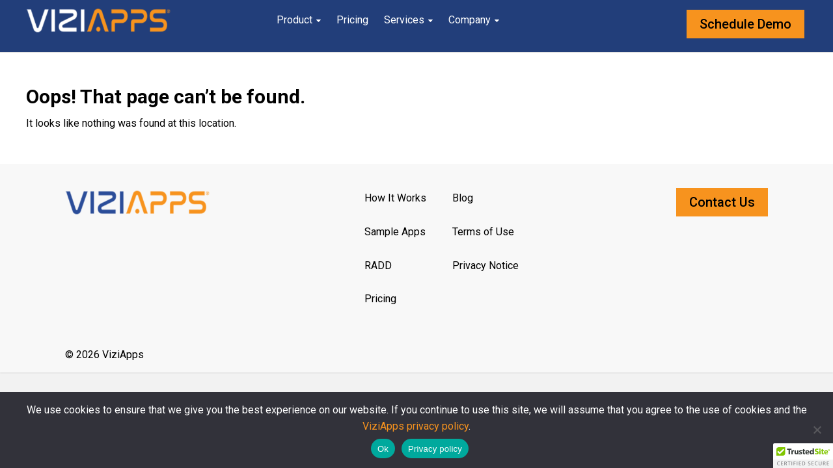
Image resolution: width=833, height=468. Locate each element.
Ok (383, 449)
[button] (803, 455)
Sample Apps (395, 232)
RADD (378, 265)
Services (404, 20)
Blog (462, 198)
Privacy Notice (485, 265)
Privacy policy (435, 449)
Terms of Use (483, 232)
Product (294, 20)
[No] (816, 429)
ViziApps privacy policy (415, 426)
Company (469, 20)
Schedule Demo (745, 24)
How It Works (395, 198)
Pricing (352, 20)
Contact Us (722, 202)
